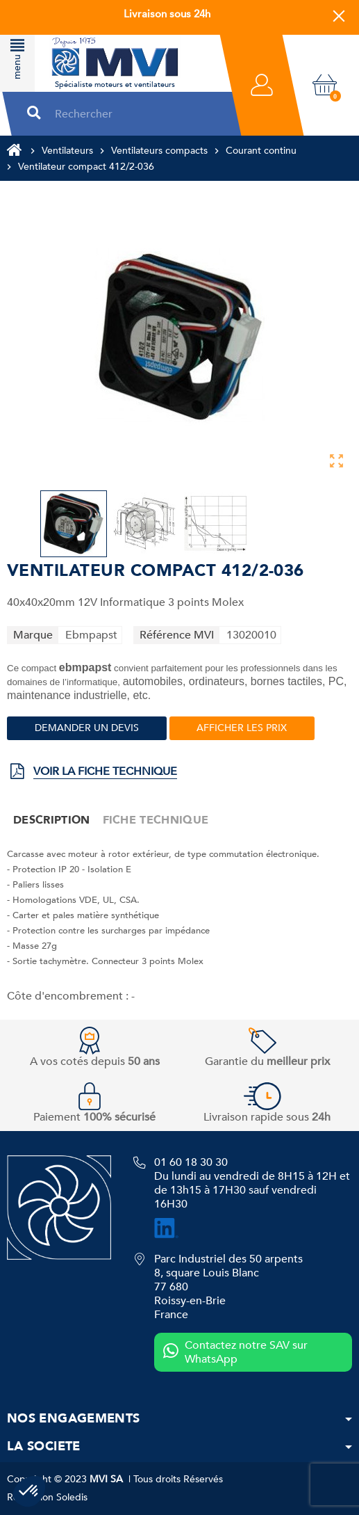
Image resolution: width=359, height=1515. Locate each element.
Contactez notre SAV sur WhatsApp (235, 1352)
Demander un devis (87, 728)
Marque (33, 635)
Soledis (71, 1497)
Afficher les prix (242, 728)
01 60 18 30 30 (191, 1162)
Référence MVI (177, 635)
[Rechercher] (135, 114)
